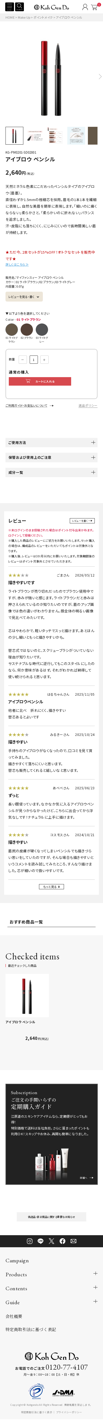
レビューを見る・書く (21, 296)
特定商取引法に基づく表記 (30, 1338)
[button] (100, 76)
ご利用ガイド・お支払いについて (26, 408)
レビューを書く (78, 523)
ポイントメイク (43, 17)
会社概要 (14, 1325)
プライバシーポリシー (69, 1421)
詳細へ (84, 1181)
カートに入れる (50, 382)
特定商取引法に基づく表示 (36, 1421)
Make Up (24, 17)
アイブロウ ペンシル (20, 1027)
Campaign (17, 1269)
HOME (10, 17)
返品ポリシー (88, 408)
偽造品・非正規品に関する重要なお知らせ (52, 1223)
